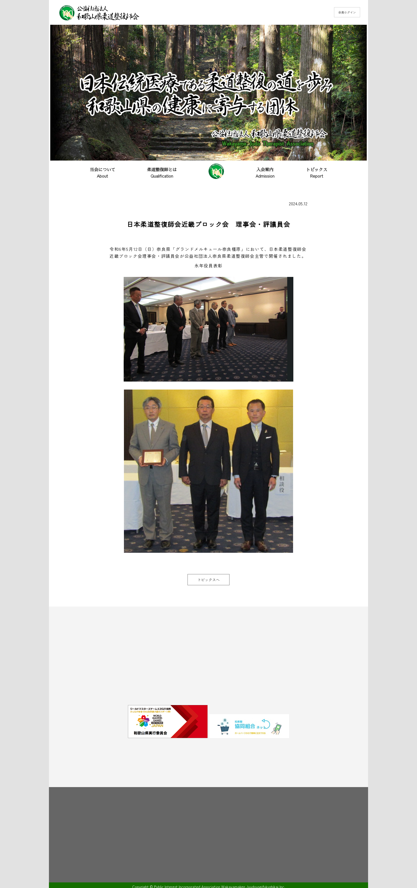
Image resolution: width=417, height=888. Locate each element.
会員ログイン (347, 12)
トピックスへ (208, 579)
